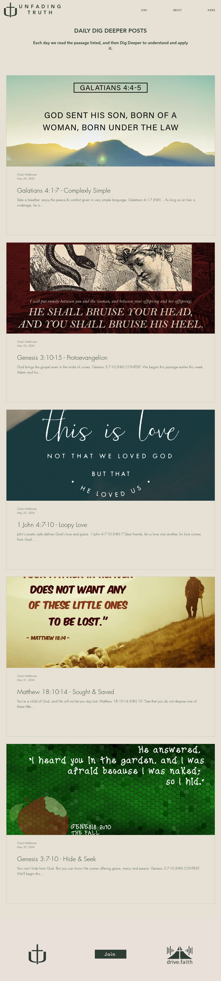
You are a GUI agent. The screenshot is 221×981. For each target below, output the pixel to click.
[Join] (110, 954)
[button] (200, 10)
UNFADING (41, 10)
